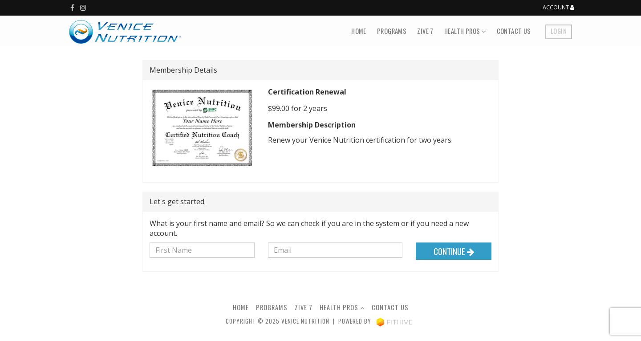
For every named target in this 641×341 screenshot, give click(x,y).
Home (358, 31)
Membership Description (312, 125)
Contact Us (514, 31)
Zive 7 (425, 31)
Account (558, 7)
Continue (454, 251)
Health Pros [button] (465, 31)
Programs (391, 31)
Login (559, 31)
